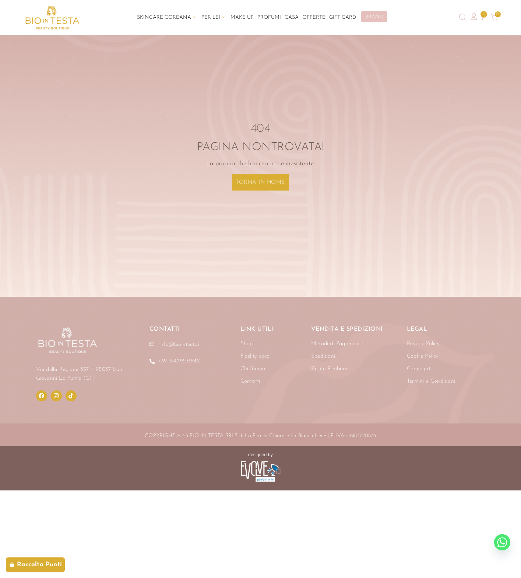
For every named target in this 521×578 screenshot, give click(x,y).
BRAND (375, 17)
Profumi (269, 17)
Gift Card (343, 17)
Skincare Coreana (165, 17)
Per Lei (212, 17)
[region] (96, 509)
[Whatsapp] (502, 542)
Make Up (242, 17)
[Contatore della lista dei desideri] (482, 17)
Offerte (314, 17)
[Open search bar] (463, 17)
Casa (292, 17)
